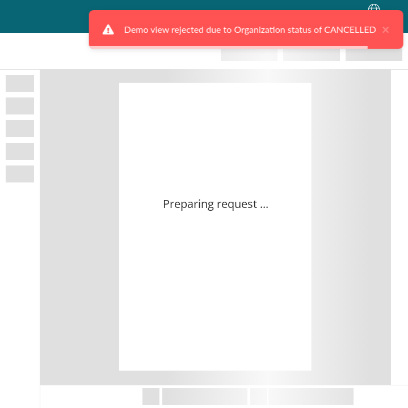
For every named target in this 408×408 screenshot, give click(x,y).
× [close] (376, 29)
